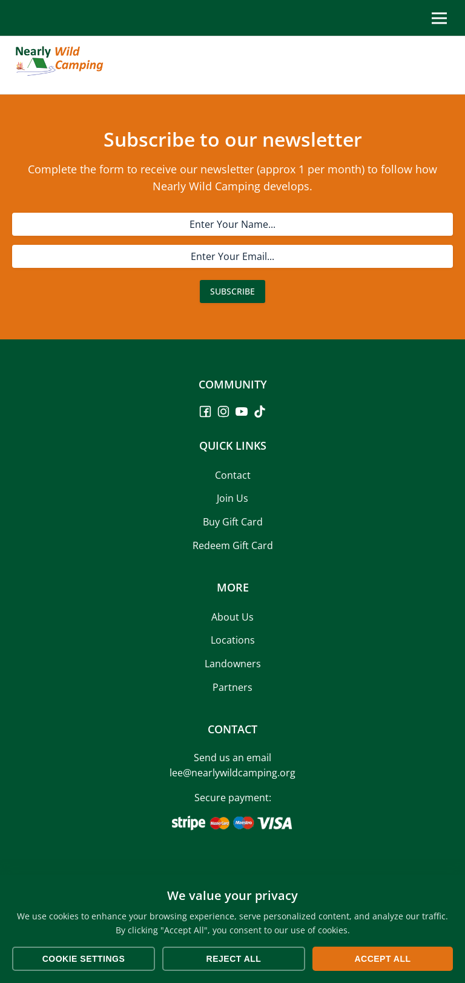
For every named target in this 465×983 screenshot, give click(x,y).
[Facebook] (205, 411)
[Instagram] (223, 411)
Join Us (232, 498)
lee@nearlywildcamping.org (232, 772)
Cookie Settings (83, 959)
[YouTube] (242, 411)
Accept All (382, 959)
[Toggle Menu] (439, 18)
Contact (233, 475)
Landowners (233, 663)
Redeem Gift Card (233, 545)
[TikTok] (260, 411)
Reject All (234, 959)
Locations (233, 640)
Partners (232, 687)
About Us (232, 617)
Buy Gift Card (233, 521)
